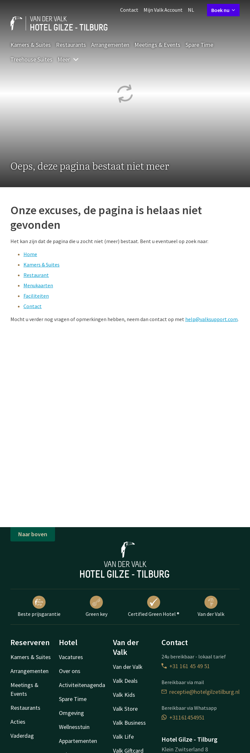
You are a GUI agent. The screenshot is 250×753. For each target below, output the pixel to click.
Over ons (69, 671)
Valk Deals (125, 680)
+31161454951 (183, 717)
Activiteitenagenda (82, 685)
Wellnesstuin (74, 727)
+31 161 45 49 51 (185, 666)
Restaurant (36, 275)
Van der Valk (211, 606)
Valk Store (125, 708)
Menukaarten (38, 285)
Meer (68, 59)
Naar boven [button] (32, 534)
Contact (129, 9)
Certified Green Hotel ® (153, 606)
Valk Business (129, 722)
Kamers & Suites (30, 44)
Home (30, 254)
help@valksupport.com (211, 319)
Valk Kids (124, 694)
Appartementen (78, 741)
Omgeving (71, 713)
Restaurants (71, 44)
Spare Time (199, 44)
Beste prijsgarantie (39, 606)
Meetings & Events (157, 44)
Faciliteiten (36, 295)
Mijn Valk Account (163, 9)
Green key (96, 606)
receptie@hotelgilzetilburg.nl (200, 691)
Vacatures (71, 657)
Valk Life (123, 736)
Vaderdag (22, 735)
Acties (17, 721)
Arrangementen (110, 44)
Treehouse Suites (31, 59)
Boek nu (223, 10)
